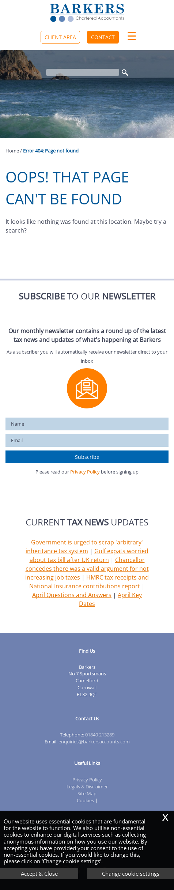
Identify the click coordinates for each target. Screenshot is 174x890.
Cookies (85, 800)
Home (12, 150)
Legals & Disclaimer (87, 786)
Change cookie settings (130, 873)
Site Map (87, 793)
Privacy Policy (85, 471)
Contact (103, 37)
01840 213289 (99, 734)
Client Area (60, 37)
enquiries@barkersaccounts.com (94, 741)
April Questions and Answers (71, 595)
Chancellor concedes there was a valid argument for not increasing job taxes (87, 568)
